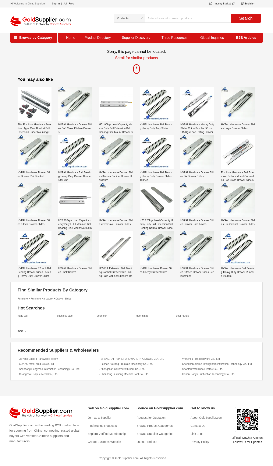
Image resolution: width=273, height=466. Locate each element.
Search (245, 18)
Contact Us (198, 425)
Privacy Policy (200, 442)
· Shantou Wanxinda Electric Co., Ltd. (202, 369)
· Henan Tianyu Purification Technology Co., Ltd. (208, 374)
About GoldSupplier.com (207, 417)
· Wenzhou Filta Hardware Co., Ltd (200, 358)
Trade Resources (174, 37)
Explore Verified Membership (107, 433)
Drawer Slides (63, 298)
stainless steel (65, 315)
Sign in (56, 3)
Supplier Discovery (136, 37)
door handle (182, 315)
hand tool (23, 315)
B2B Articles (246, 37)
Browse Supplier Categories (154, 433)
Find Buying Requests (102, 425)
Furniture (23, 298)
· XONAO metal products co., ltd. (36, 363)
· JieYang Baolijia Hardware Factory (38, 358)
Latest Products (146, 442)
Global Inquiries (212, 37)
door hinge (142, 315)
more (20, 331)
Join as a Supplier (99, 417)
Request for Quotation (151, 417)
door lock (102, 315)
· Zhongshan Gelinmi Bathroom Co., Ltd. (122, 369)
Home (70, 37)
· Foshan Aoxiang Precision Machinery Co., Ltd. (126, 363)
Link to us (197, 433)
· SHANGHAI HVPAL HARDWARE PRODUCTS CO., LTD (131, 358)
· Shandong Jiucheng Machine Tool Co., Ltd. (124, 374)
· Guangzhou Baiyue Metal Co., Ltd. (38, 374)
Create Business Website (104, 442)
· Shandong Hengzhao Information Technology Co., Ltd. (49, 369)
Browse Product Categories (154, 425)
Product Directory (98, 37)
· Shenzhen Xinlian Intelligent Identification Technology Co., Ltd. (216, 363)
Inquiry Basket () (225, 3)
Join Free (68, 3)
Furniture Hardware (42, 298)
